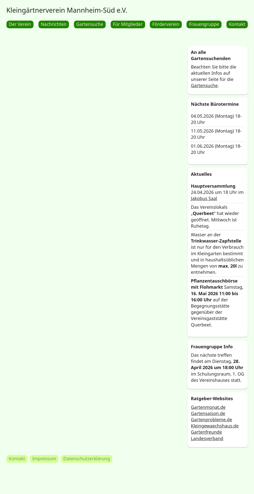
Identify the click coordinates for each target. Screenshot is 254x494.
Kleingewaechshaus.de (214, 426)
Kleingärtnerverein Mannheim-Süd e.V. (66, 10)
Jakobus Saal (204, 198)
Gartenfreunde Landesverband (207, 435)
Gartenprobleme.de (211, 420)
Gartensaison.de (208, 413)
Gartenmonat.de (208, 407)
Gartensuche (204, 86)
